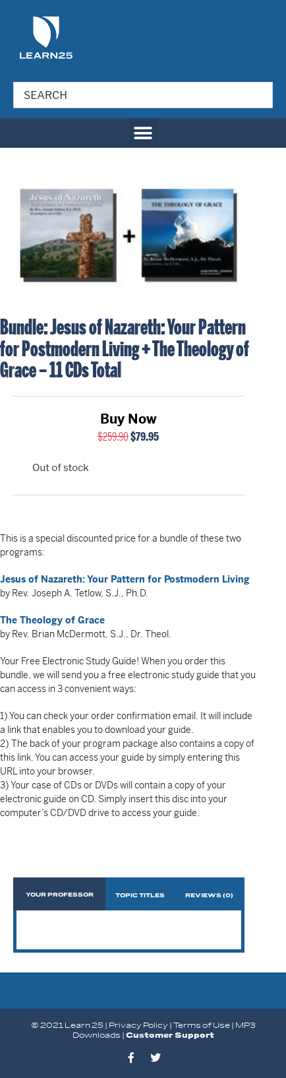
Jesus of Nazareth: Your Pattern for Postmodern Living (125, 579)
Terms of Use (201, 1025)
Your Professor (60, 895)
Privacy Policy (138, 1025)
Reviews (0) (209, 895)
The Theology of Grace (52, 620)
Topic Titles (140, 895)
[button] (143, 133)
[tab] (59, 894)
